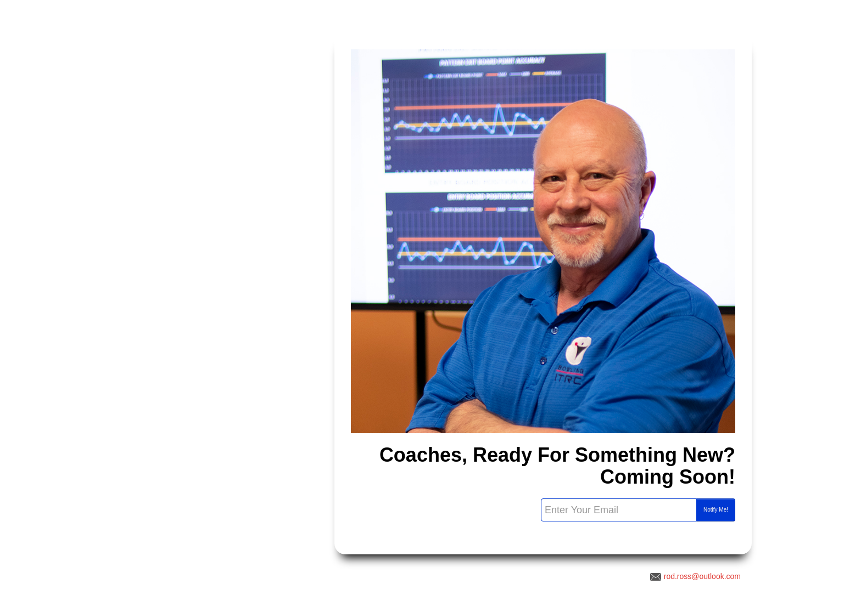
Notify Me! (715, 510)
